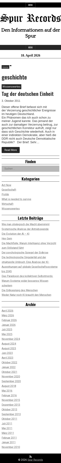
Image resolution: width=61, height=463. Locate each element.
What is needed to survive (16, 199)
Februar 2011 (9, 437)
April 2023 (7, 357)
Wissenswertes (11, 208)
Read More (12, 150)
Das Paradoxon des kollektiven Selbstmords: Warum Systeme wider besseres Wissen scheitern (27, 281)
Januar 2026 (9, 324)
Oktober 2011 (9, 418)
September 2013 (11, 414)
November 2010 (11, 447)
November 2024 (11, 339)
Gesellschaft (9, 189)
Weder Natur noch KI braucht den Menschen (26, 294)
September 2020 (11, 381)
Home (5, 66)
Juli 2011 (7, 423)
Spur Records (30, 19)
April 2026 (7, 310)
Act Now (6, 185)
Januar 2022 (9, 367)
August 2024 (9, 343)
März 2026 (8, 315)
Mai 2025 (7, 334)
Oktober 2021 (9, 372)
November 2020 (11, 376)
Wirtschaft (7, 203)
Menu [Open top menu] (30, 5)
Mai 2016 (7, 390)
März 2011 (8, 433)
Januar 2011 (9, 442)
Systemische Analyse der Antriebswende (25, 229)
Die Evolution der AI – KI (15, 233)
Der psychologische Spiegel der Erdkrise (25, 252)
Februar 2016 (9, 395)
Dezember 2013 (11, 404)
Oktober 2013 (9, 409)
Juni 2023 (7, 353)
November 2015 (11, 400)
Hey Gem (7, 238)
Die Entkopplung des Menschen (20, 290)
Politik (5, 194)
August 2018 (9, 386)
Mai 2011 (7, 428)
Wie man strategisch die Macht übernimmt (25, 224)
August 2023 (9, 348)
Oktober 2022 (9, 362)
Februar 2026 (9, 320)
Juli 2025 (7, 329)
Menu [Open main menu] (30, 47)
